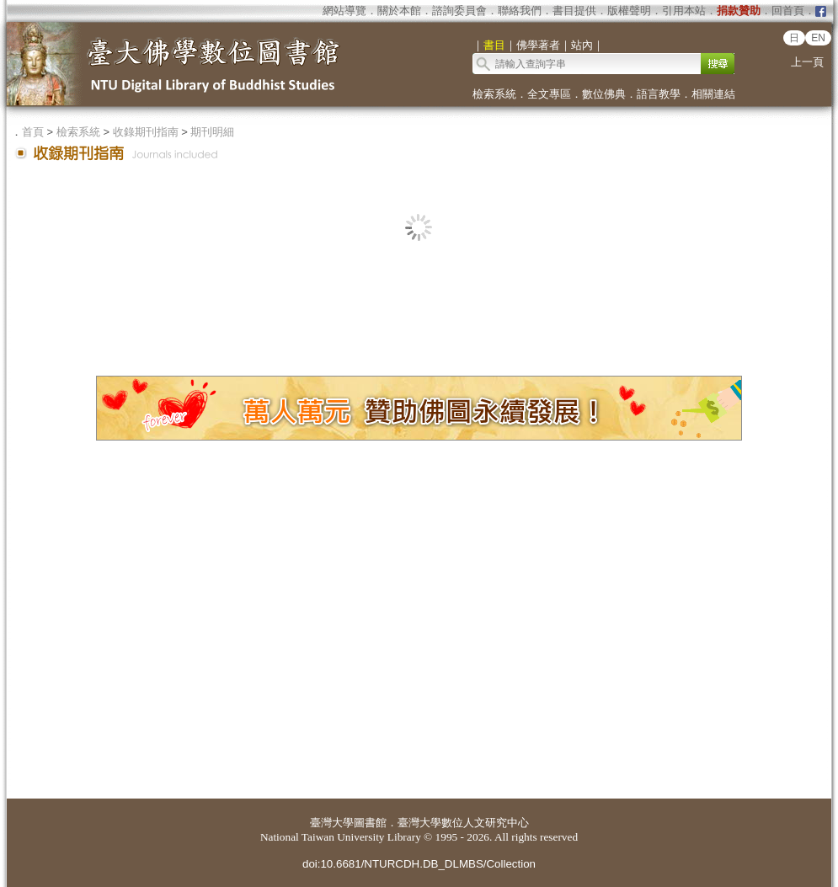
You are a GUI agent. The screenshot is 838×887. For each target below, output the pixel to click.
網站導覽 (344, 10)
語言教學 (659, 94)
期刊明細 (212, 132)
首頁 (33, 132)
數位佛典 (604, 94)
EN (818, 38)
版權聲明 (629, 10)
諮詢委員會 (459, 10)
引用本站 (684, 10)
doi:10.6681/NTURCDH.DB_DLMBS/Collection (419, 864)
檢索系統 (494, 94)
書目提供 (574, 10)
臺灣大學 (332, 822)
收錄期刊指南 (146, 132)
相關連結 (713, 94)
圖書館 (370, 822)
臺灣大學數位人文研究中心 (463, 822)
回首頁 (787, 10)
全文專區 (549, 94)
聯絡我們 (520, 10)
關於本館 (399, 10)
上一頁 (807, 62)
